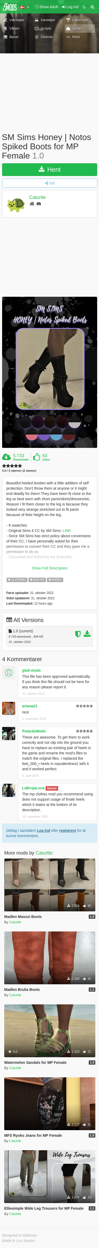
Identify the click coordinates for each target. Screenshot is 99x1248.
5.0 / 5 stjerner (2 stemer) (19, 470)
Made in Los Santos (18, 1240)
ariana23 (29, 706)
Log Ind (43, 830)
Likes (46, 459)
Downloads (21, 459)
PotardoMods (34, 731)
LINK (67, 530)
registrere (67, 830)
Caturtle (37, 197)
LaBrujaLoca (33, 788)
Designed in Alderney (19, 1235)
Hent (50, 169)
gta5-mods (31, 670)
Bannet (52, 788)
